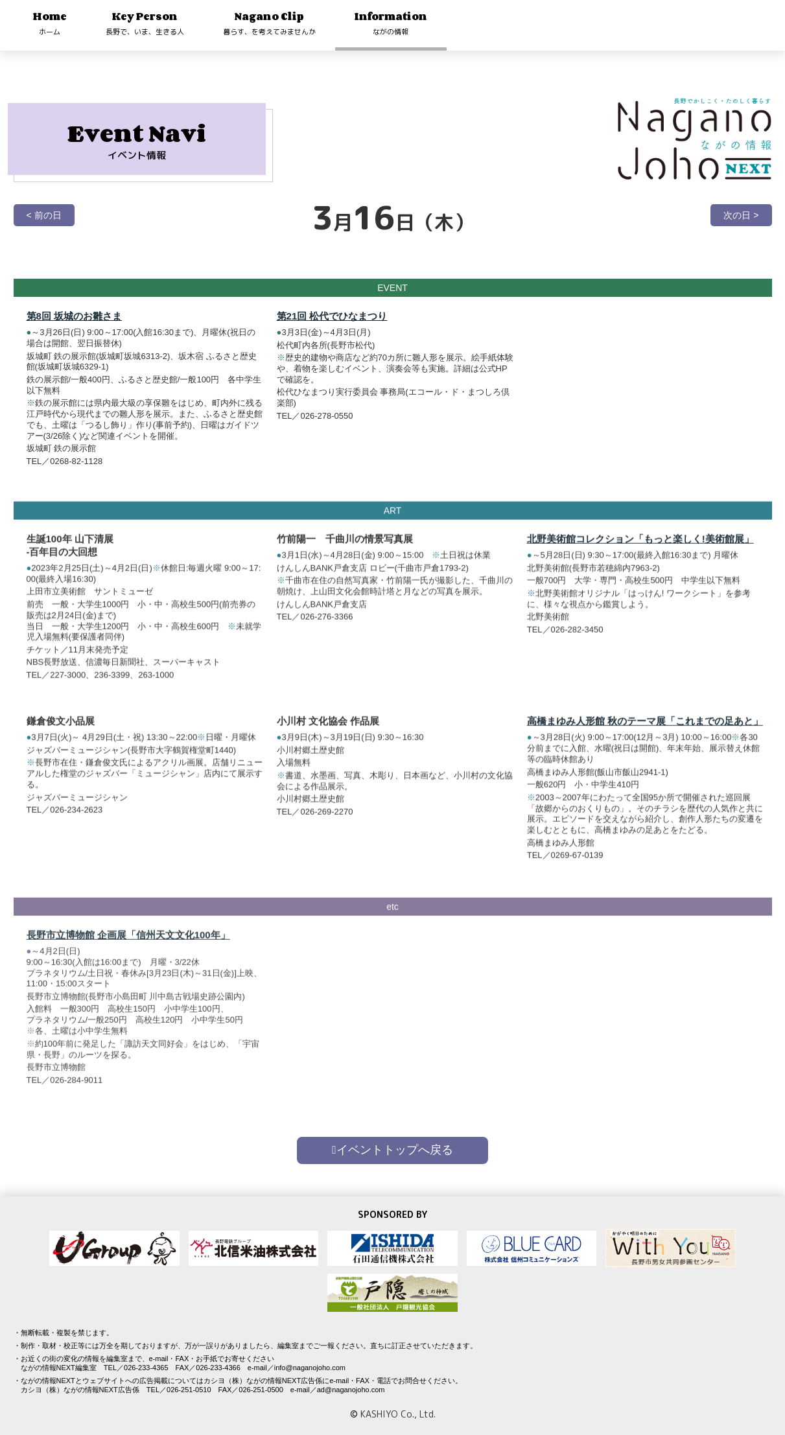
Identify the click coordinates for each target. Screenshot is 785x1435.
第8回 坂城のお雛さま (75, 315)
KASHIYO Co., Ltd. (398, 1414)
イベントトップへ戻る (392, 1149)
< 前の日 (44, 215)
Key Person (145, 23)
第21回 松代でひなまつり (332, 315)
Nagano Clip (269, 23)
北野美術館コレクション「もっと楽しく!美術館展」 (640, 546)
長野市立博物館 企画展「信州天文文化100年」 (128, 950)
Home (50, 23)
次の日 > (740, 215)
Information (391, 23)
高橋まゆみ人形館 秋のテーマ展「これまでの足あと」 (645, 728)
